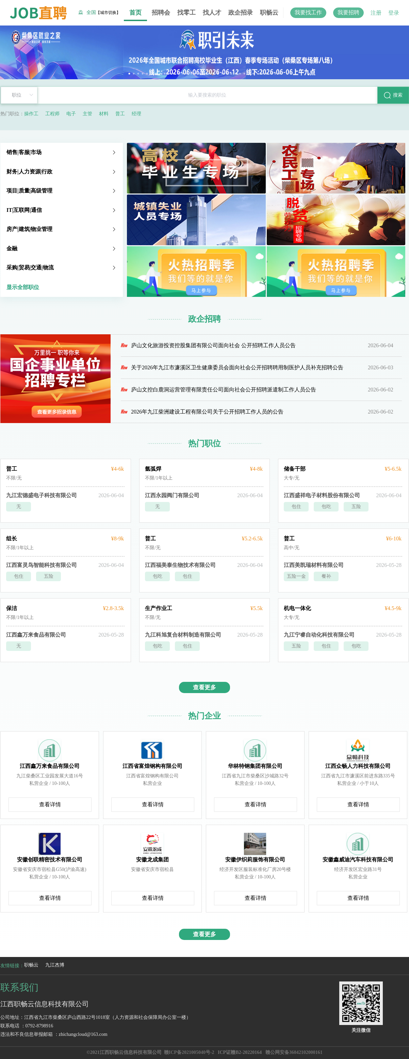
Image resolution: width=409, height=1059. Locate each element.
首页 (135, 12)
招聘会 (161, 12)
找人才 (212, 12)
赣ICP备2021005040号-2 (189, 1052)
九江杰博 (54, 965)
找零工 (186, 12)
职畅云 (269, 12)
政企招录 (240, 12)
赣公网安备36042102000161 (294, 1052)
